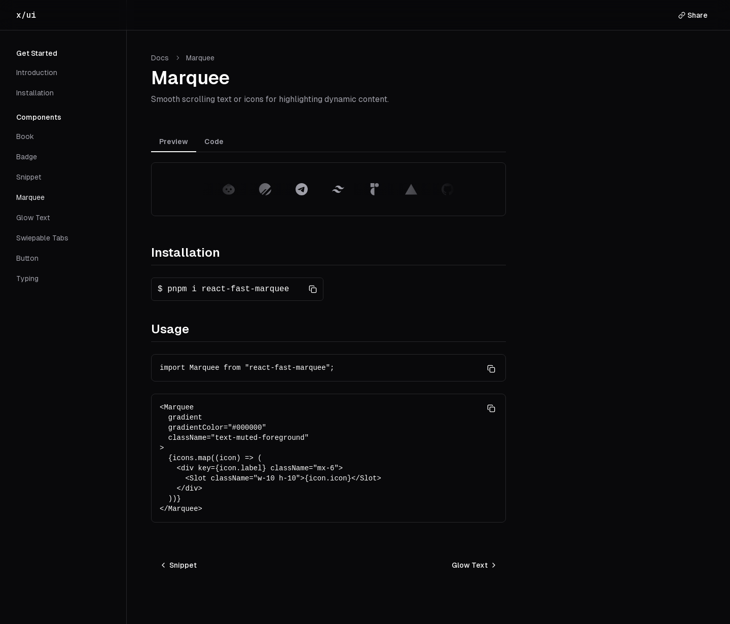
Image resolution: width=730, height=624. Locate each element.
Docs (160, 58)
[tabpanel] (328, 189)
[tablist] (328, 143)
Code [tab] (214, 141)
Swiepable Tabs (42, 238)
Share (693, 15)
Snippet (29, 177)
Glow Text (33, 218)
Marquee (30, 197)
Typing (27, 278)
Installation (35, 93)
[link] (200, 58)
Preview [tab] (173, 141)
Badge (26, 157)
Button (27, 258)
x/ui (26, 15)
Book (25, 136)
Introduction (36, 72)
